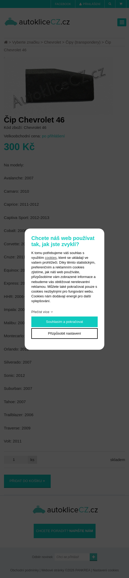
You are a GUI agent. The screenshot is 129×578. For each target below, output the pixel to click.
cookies (51, 258)
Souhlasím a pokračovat (64, 322)
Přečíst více (40, 312)
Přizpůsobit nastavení (64, 333)
